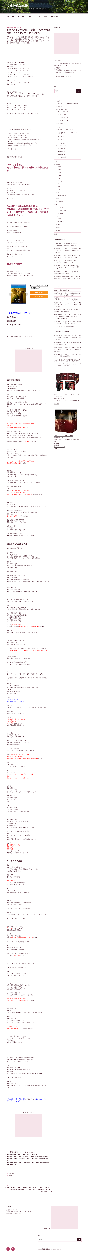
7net (55, 448)
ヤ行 (57, 186)
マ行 (57, 184)
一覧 (8, 16)
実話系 (10, 1175)
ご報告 (58, 106)
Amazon (56, 402)
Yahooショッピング (59, 447)
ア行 (10, 1173)
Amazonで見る (41, 292)
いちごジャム (61, 111)
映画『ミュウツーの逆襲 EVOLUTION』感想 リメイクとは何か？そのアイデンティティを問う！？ (67, 266)
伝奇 (57, 216)
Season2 (60, 151)
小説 (57, 219)
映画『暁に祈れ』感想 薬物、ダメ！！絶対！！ (22, 1154)
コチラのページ (29, 1099)
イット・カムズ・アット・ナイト (18, 74)
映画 (13, 16)
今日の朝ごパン (62, 120)
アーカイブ (61, 157)
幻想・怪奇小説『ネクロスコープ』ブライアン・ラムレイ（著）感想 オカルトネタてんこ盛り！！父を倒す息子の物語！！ (67, 316)
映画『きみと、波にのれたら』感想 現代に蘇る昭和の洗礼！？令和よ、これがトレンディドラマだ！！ (67, 278)
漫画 (23, 16)
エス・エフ (59, 207)
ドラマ (29, 16)
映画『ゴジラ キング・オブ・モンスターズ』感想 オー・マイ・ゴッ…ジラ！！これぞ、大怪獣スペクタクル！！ (68, 304)
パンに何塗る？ (60, 109)
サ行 (57, 172)
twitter (62, 76)
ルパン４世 (19, 27)
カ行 (57, 169)
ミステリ (58, 213)
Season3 (60, 154)
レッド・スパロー (13, 76)
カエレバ (62, 398)
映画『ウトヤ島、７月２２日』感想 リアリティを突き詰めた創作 (27, 1156)
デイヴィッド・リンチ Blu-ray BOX (63, 436)
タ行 (57, 175)
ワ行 (57, 192)
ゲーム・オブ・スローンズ (63, 129)
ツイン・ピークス (61, 143)
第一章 (60, 136)
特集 (57, 198)
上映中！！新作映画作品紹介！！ (63, 290)
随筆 (57, 230)
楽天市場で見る (41, 296)
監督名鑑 (58, 201)
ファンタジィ (59, 210)
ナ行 (57, 178)
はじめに (45, 16)
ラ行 (57, 189)
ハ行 (57, 181)
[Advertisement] (28, 361)
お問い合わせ (54, 16)
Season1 (60, 148)
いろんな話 (37, 16)
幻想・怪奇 (59, 221)
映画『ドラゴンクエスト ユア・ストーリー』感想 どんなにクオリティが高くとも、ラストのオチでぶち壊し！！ (68, 250)
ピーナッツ (61, 114)
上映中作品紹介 (60, 195)
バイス (19, 575)
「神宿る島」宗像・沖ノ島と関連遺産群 (66, 103)
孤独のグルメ (59, 146)
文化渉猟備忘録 (17, 5)
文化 (57, 224)
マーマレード (61, 117)
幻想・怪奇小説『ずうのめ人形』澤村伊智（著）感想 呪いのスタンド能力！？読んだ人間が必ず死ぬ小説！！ (67, 349)
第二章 (60, 139)
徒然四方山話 (59, 123)
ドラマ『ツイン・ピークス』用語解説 (64, 326)
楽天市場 (56, 403)
